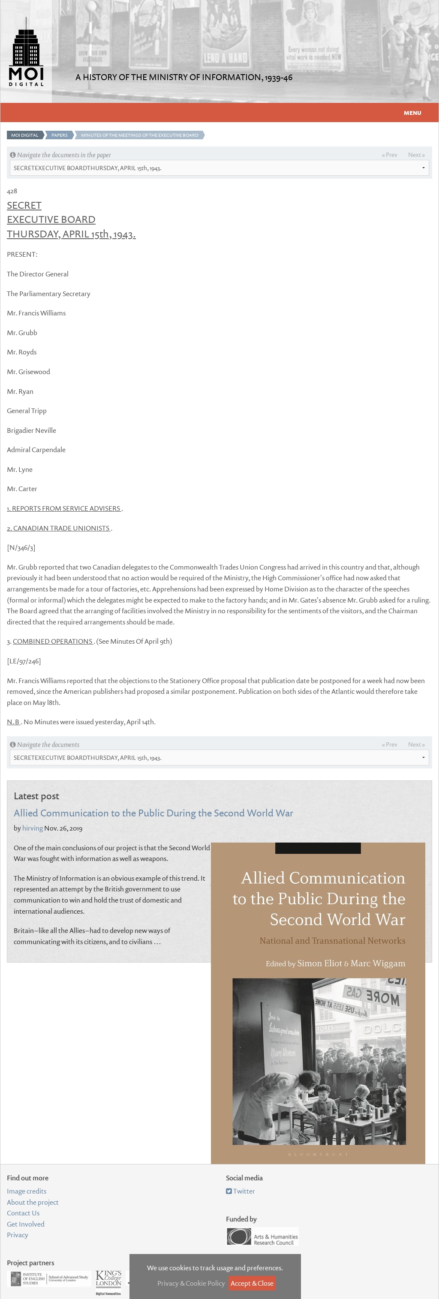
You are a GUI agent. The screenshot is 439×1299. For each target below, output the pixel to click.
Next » (416, 154)
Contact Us (23, 1213)
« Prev (389, 154)
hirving (32, 828)
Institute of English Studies (49, 1279)
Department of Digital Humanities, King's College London (108, 1283)
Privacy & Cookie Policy (191, 1283)
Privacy (17, 1234)
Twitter (240, 1191)
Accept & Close (252, 1283)
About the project (33, 1202)
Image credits (26, 1191)
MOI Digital (24, 135)
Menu (412, 113)
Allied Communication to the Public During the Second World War (153, 812)
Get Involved (26, 1224)
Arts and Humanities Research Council (262, 1236)
